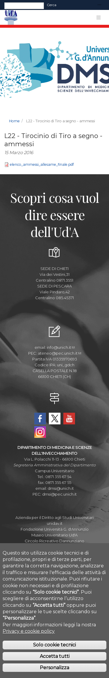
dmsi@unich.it (61, 488)
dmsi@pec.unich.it (59, 494)
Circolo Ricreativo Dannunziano (54, 540)
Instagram (40, 432)
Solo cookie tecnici (54, 651)
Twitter (54, 418)
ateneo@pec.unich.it (59, 353)
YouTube (69, 418)
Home (14, 121)
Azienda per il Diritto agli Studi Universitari (54, 517)
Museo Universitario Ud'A (54, 535)
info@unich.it (61, 347)
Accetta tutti (54, 663)
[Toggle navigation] (99, 5)
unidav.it (54, 523)
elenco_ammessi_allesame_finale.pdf (42, 164)
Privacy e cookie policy (29, 638)
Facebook (40, 418)
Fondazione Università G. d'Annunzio (55, 529)
